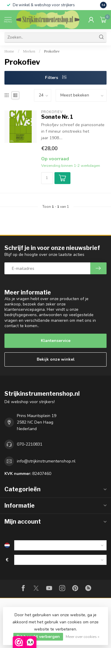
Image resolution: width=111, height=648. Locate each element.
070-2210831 (29, 444)
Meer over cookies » (82, 636)
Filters (55, 77)
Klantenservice (55, 340)
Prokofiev (51, 51)
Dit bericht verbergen (38, 636)
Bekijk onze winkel (56, 359)
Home (9, 51)
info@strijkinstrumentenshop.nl (46, 461)
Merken (29, 51)
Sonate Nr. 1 (57, 117)
